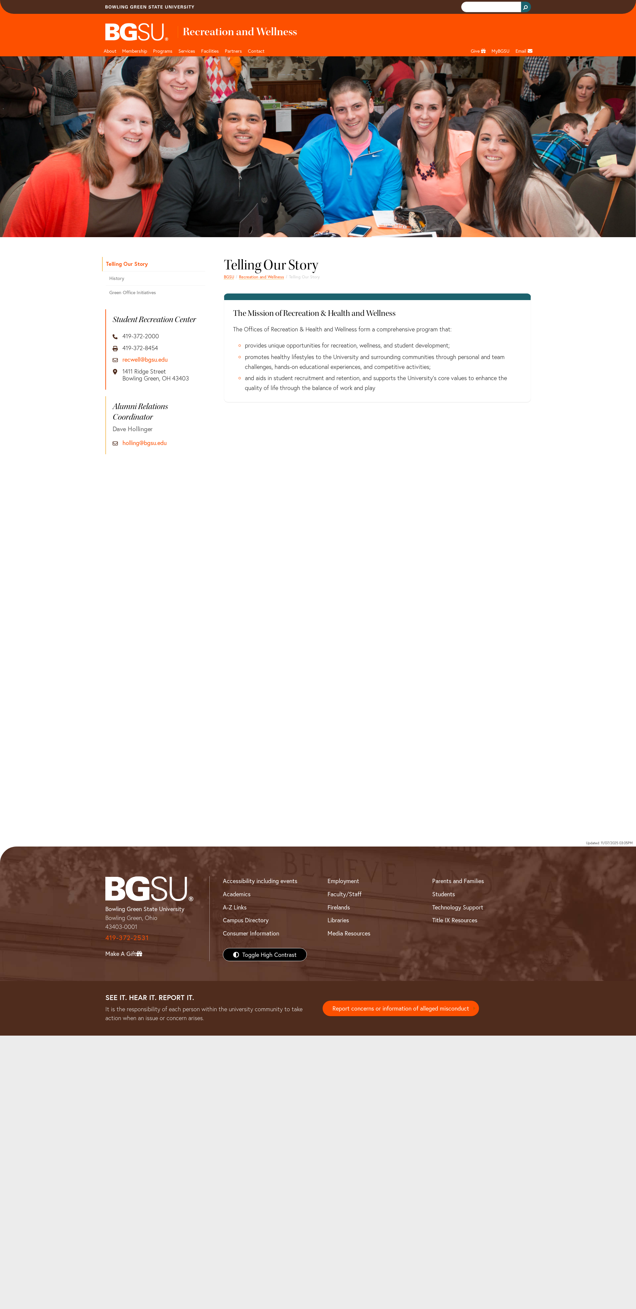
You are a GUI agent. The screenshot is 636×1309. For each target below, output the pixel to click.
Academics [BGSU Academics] (237, 894)
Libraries (338, 920)
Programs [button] (162, 51)
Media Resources (349, 933)
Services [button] (186, 51)
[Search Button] (526, 7)
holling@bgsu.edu (144, 443)
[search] (490, 7)
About (110, 51)
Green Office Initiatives (132, 292)
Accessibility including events (260, 881)
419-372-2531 (127, 937)
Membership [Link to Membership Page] (134, 51)
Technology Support (457, 907)
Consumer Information (251, 933)
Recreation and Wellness (261, 276)
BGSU (229, 276)
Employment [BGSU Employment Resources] (343, 881)
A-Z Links (235, 907)
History (116, 278)
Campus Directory (246, 920)
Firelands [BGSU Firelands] (339, 907)
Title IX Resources (454, 920)
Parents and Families (458, 881)
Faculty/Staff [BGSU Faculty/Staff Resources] (344, 894)
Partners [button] (233, 51)
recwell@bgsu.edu (145, 359)
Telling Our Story (127, 263)
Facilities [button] (210, 51)
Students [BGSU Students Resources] (443, 894)
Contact (256, 51)
